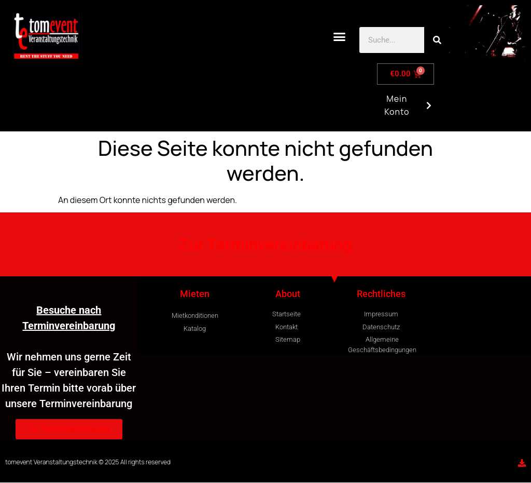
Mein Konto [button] (404, 109)
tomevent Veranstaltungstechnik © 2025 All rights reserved (88, 462)
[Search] (437, 40)
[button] (340, 37)
